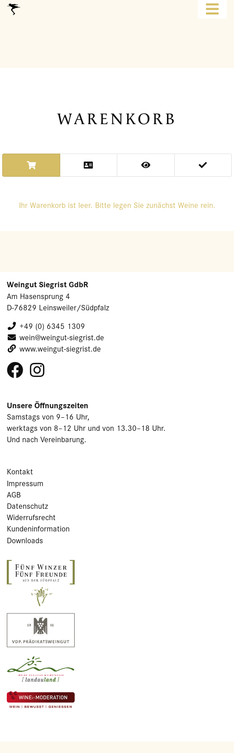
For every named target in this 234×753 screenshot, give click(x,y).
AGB (14, 494)
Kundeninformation (38, 528)
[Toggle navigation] (212, 9)
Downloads (25, 540)
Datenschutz (27, 506)
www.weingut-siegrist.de (60, 348)
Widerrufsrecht (31, 517)
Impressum (25, 483)
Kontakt (20, 471)
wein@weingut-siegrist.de (61, 337)
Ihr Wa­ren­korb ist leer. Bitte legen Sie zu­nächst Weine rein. (117, 205)
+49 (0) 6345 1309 (52, 326)
